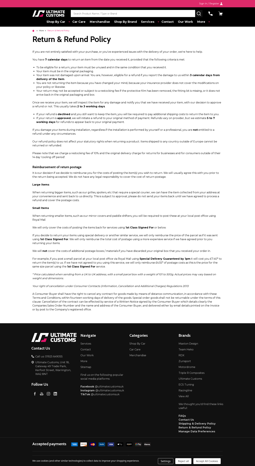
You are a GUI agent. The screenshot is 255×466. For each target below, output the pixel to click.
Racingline (185, 390)
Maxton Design (188, 343)
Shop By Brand (126, 22)
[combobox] (133, 13)
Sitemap (86, 367)
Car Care (79, 22)
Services (149, 22)
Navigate (88, 335)
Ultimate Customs (190, 378)
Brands (185, 335)
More (202, 22)
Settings (166, 461)
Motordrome (187, 367)
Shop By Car (58, 22)
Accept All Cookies (207, 461)
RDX (181, 355)
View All (184, 396)
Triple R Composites (191, 372)
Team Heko (186, 349)
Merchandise (101, 22)
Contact (167, 22)
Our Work (185, 22)
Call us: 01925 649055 (49, 356)
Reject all (183, 461)
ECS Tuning (186, 384)
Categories (138, 335)
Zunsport (185, 361)
